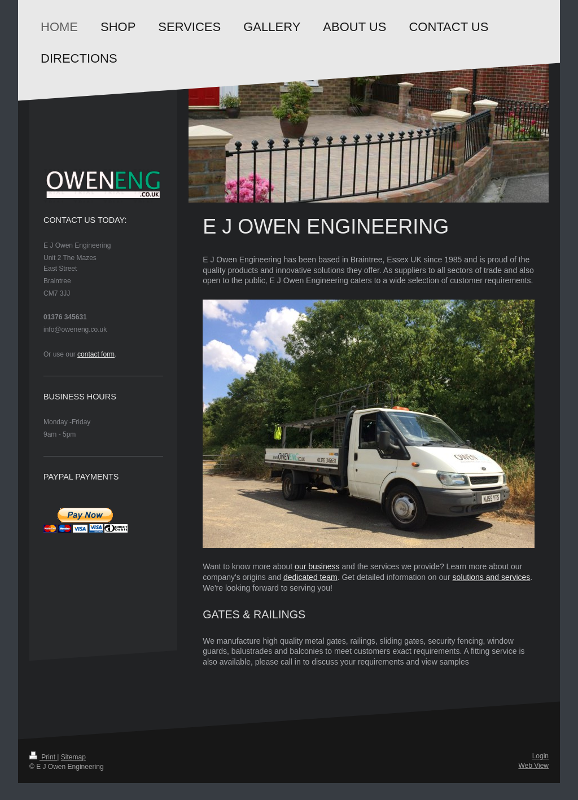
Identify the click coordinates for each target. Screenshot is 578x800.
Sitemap (73, 757)
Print (43, 757)
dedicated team (310, 577)
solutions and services (492, 577)
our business (317, 566)
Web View (533, 766)
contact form (96, 354)
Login (540, 756)
